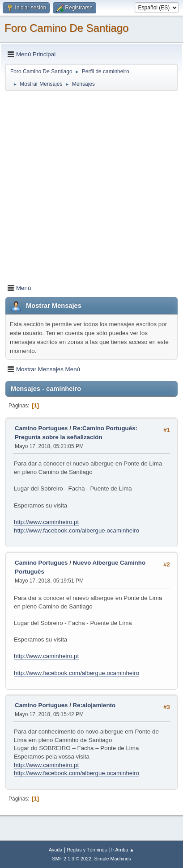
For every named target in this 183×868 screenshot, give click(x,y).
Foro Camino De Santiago (66, 28)
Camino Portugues (41, 428)
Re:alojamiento (94, 705)
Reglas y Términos (87, 849)
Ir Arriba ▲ (122, 849)
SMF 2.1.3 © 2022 (71, 858)
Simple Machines (112, 858)
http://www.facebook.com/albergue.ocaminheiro (76, 530)
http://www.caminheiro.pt (46, 522)
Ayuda (55, 849)
